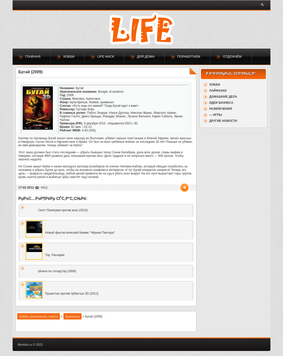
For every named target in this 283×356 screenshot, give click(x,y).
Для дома (146, 56)
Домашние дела (223, 96)
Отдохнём (232, 56)
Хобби (69, 56)
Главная (33, 56)
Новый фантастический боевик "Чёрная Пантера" (80, 232)
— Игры (215, 115)
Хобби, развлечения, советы (38, 316)
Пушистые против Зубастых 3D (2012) (71, 293)
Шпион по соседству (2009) (57, 271)
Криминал (72, 316)
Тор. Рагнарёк (54, 255)
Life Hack (105, 56)
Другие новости (223, 121)
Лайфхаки (218, 90)
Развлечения (220, 109)
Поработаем (188, 56)
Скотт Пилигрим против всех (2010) (63, 210)
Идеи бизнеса (221, 102)
